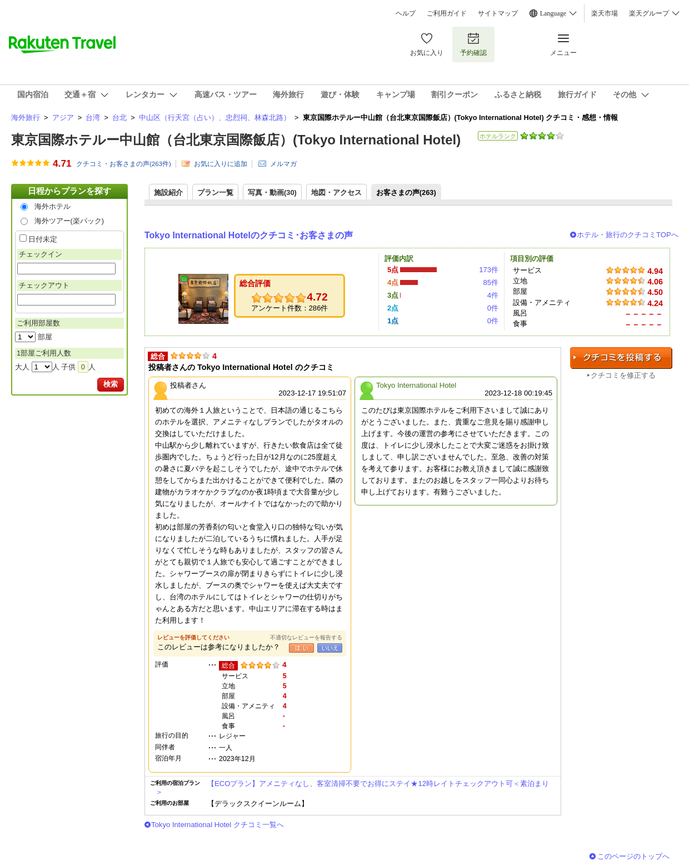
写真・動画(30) (272, 192)
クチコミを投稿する (621, 358)
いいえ (329, 648)
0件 (492, 308)
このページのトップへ (633, 856)
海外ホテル (52, 206)
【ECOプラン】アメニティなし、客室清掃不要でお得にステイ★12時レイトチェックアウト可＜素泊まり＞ (352, 787)
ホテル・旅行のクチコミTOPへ (627, 235)
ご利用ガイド (447, 13)
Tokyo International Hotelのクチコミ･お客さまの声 (248, 235)
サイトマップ (498, 13)
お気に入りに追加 (220, 164)
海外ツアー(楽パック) (69, 221)
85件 (490, 282)
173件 (488, 270)
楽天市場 (604, 13)
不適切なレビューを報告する (306, 637)
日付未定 (42, 239)
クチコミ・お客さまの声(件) (123, 164)
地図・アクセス (336, 192)
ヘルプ (406, 13)
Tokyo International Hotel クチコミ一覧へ (217, 824)
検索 (110, 384)
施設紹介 (168, 192)
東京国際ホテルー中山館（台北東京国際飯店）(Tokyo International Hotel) (236, 139)
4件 (492, 295)
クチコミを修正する (623, 375)
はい (301, 648)
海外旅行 (25, 117)
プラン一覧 (215, 192)
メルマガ (283, 164)
